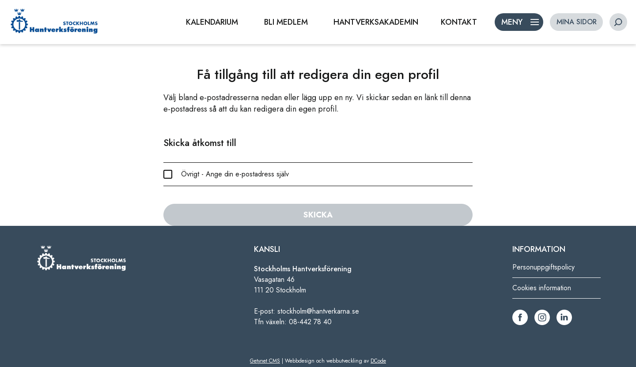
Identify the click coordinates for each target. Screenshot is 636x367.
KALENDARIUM (212, 22)
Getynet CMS (265, 361)
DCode (378, 361)
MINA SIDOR (576, 22)
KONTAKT (459, 22)
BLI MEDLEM (286, 22)
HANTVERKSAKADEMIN (375, 22)
